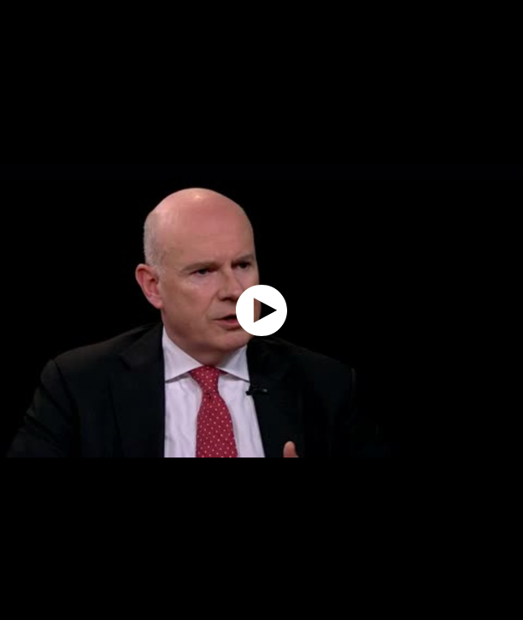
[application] (261, 310)
